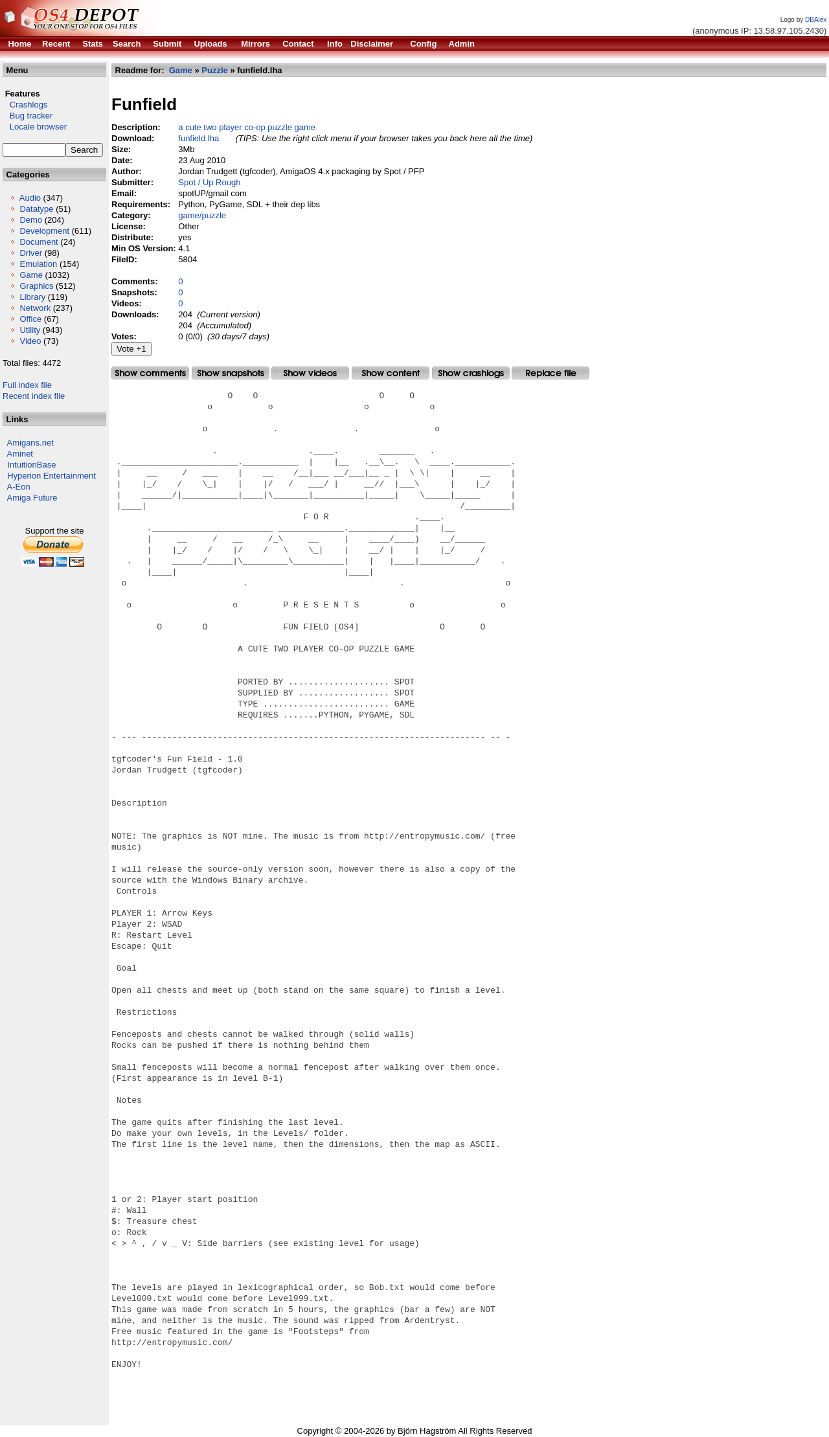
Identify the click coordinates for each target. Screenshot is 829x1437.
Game (30, 275)
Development (44, 231)
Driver (30, 253)
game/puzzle (202, 215)
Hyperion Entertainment (51, 476)
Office (30, 319)
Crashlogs (25, 104)
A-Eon (18, 487)
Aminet (20, 453)
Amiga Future (32, 498)
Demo (30, 220)
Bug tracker (27, 115)
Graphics (36, 286)
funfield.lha (198, 138)
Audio (30, 198)
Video (30, 341)
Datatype (36, 209)
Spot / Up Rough (209, 182)
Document (38, 242)
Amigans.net (30, 442)
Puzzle (214, 70)
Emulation (38, 264)
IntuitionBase (31, 465)
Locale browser (35, 126)
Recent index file (34, 396)
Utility (29, 330)
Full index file (27, 385)
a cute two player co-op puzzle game (246, 127)
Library (32, 297)
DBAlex (815, 19)
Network (35, 308)
